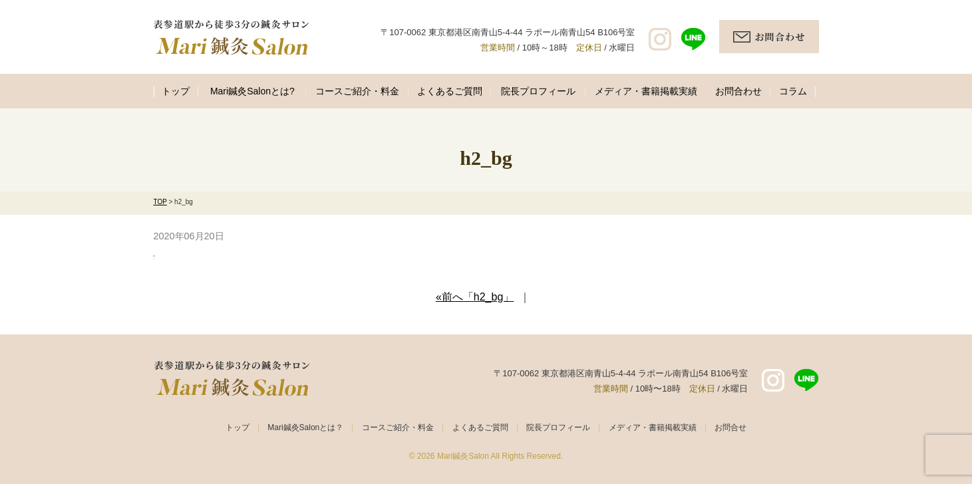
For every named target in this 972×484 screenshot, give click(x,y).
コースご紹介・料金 (357, 91)
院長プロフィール (538, 91)
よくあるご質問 (449, 91)
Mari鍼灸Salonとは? (252, 91)
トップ (176, 91)
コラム (793, 91)
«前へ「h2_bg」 (475, 296)
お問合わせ (738, 91)
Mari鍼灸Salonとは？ (305, 427)
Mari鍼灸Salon (463, 456)
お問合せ (730, 427)
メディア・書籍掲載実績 (646, 91)
